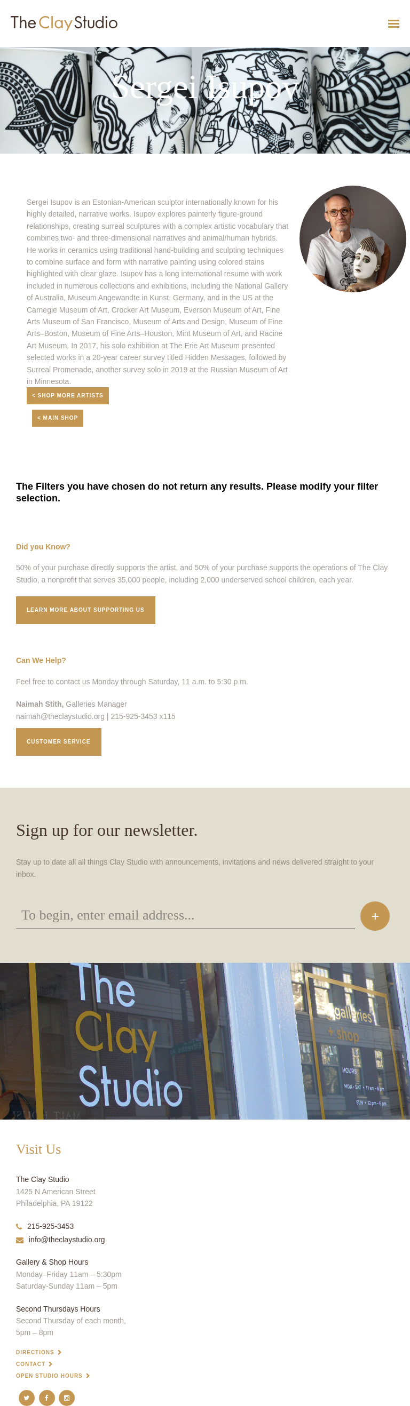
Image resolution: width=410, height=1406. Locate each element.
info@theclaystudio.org (60, 1239)
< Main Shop (57, 418)
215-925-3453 (45, 1226)
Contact (30, 1364)
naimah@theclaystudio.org (60, 716)
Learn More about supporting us (86, 610)
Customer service (59, 742)
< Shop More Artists (68, 395)
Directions (35, 1352)
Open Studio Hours (49, 1376)
